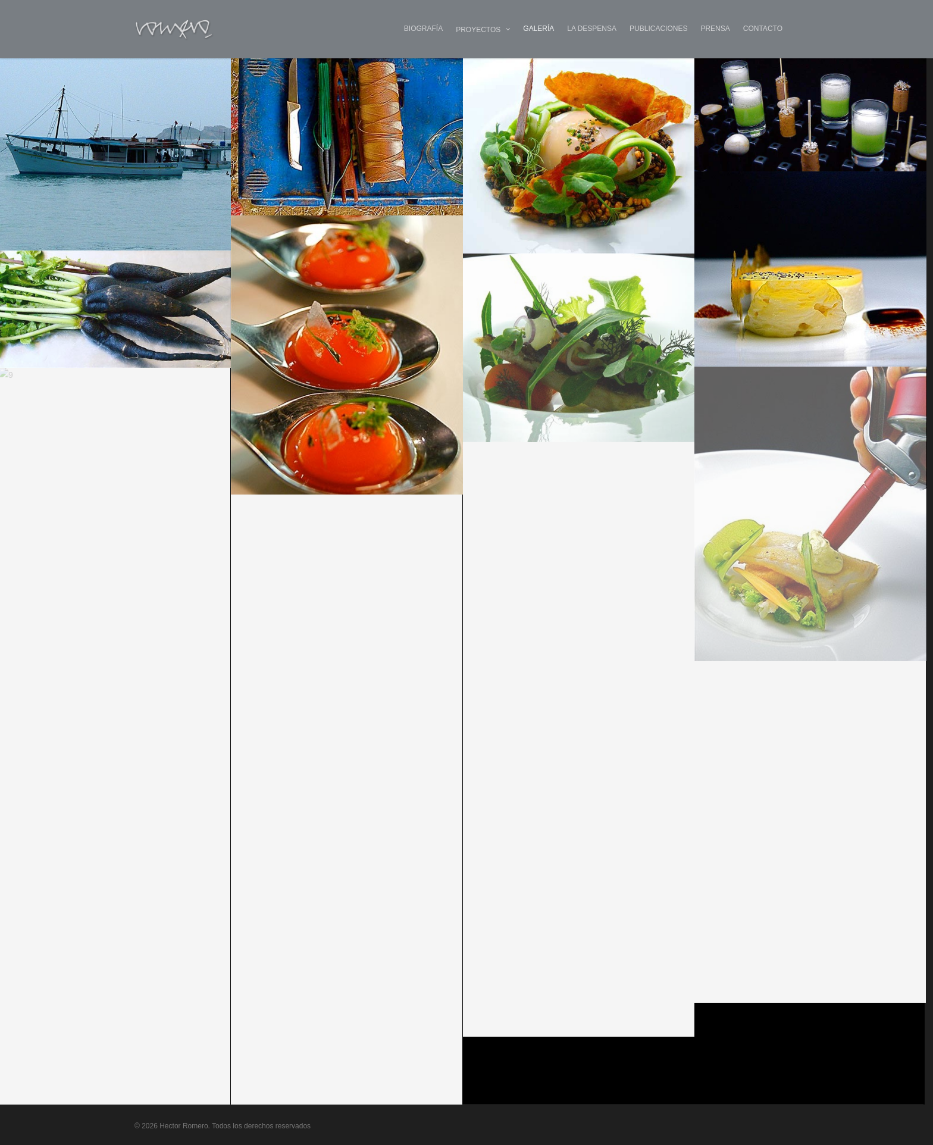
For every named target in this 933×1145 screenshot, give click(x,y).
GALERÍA (538, 28)
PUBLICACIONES (658, 28)
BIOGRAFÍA (423, 28)
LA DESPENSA (591, 28)
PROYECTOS (483, 30)
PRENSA (715, 28)
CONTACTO (762, 28)
